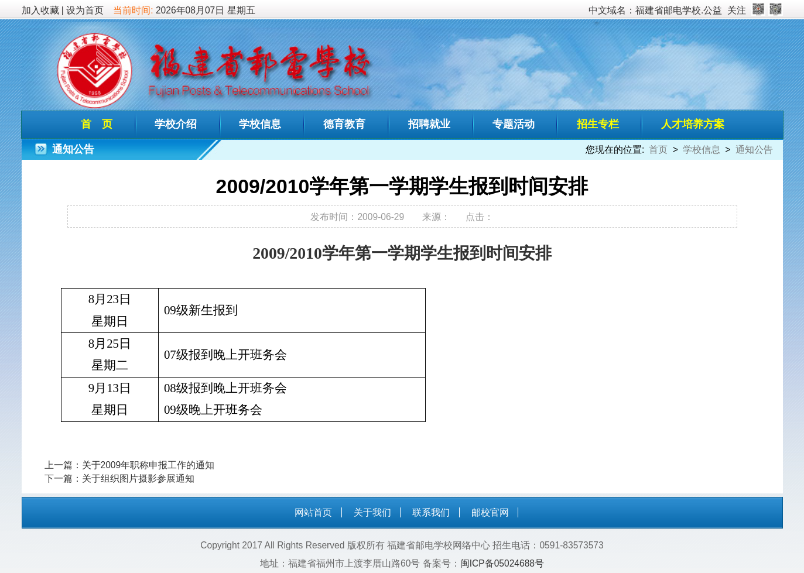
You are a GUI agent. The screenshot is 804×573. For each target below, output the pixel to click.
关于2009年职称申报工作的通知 (148, 465)
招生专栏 (598, 124)
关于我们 (372, 512)
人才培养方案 (692, 124)
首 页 (96, 124)
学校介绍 (176, 124)
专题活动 (513, 124)
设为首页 (85, 10)
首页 (658, 150)
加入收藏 (40, 10)
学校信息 (260, 124)
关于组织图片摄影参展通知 (138, 478)
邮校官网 (490, 512)
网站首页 (313, 512)
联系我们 (431, 512)
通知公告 (754, 150)
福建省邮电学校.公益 (678, 10)
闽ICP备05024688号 (502, 563)
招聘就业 (429, 124)
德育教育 (344, 124)
